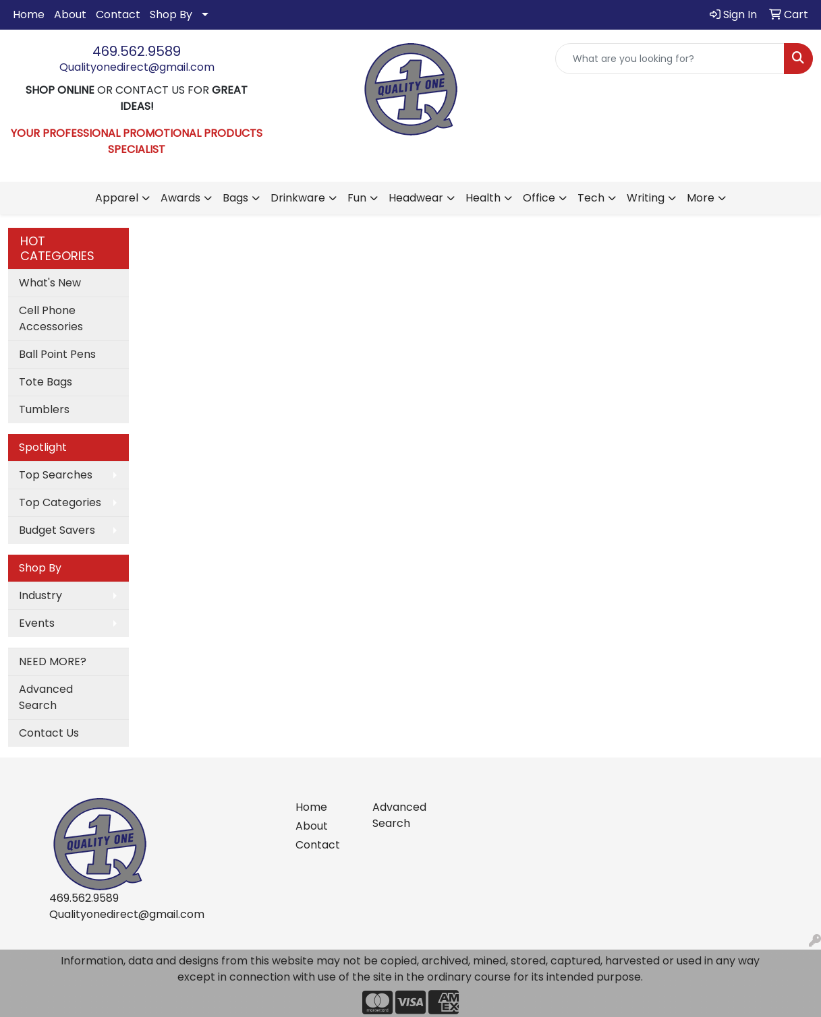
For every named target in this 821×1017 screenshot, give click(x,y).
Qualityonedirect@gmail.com (137, 67)
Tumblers (44, 409)
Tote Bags (45, 382)
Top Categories (60, 502)
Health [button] (483, 198)
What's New (50, 282)
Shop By (171, 14)
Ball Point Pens (57, 354)
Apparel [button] (116, 198)
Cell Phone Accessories (51, 318)
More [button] (700, 198)
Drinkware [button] (298, 198)
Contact (118, 14)
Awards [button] (180, 198)
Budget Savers (57, 530)
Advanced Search (46, 697)
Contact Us (49, 733)
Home (29, 14)
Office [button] (539, 198)
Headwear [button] (416, 198)
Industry (40, 595)
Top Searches (55, 475)
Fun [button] (356, 198)
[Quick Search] (670, 58)
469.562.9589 (136, 51)
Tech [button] (590, 198)
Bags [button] (235, 198)
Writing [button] (645, 198)
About (70, 14)
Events (37, 623)
